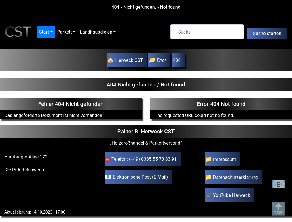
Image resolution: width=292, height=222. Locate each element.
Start (44, 32)
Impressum (224, 159)
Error (161, 60)
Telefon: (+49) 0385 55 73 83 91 (144, 159)
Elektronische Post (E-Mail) (140, 177)
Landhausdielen (96, 32)
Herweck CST (129, 60)
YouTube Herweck (231, 195)
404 (176, 60)
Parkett (64, 32)
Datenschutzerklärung (235, 177)
